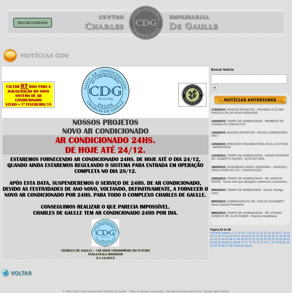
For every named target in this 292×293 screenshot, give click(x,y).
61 (288, 239)
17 (280, 232)
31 (253, 236)
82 (288, 242)
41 (211, 239)
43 (219, 239)
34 (265, 236)
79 (276, 242)
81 (284, 242)
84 (215, 245)
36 (273, 236)
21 (215, 236)
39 (284, 236)
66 (227, 242)
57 (273, 239)
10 (253, 232)
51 (250, 239)
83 (211, 245)
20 (211, 236)
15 (273, 232)
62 (211, 242)
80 (280, 242)
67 (230, 242)
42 (215, 239)
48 (238, 239)
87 (227, 245)
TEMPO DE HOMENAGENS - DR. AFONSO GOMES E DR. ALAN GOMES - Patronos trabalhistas (246, 214)
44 (223, 239)
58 (276, 239)
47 (234, 239)
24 (227, 236)
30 (250, 236)
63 (215, 242)
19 (288, 232)
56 (269, 239)
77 (269, 242)
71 (246, 242)
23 (223, 236)
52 (253, 239)
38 (280, 236)
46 (230, 239)
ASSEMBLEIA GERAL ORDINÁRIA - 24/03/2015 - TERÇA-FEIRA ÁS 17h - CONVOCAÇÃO (250, 168)
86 (223, 245)
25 (230, 236)
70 (242, 242)
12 (261, 232)
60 (284, 239)
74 (257, 242)
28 (242, 236)
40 (288, 236)
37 (276, 236)
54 (261, 239)
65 (223, 242)
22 (219, 236)
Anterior (226, 232)
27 (238, 236)
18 (284, 232)
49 (242, 239)
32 (257, 236)
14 (269, 232)
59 (280, 239)
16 (276, 232)
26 (234, 236)
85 (219, 245)
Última (248, 245)
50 (246, 239)
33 (261, 236)
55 (265, 239)
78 (273, 242)
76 (265, 242)
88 (230, 245)
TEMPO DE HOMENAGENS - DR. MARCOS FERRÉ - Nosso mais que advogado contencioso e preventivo (249, 180)
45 (227, 239)
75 (261, 242)
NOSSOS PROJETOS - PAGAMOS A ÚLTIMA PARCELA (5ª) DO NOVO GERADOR (247, 111)
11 (257, 232)
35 (269, 236)
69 (238, 242)
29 (246, 236)
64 (219, 242)
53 (257, 239)
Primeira (215, 232)
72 (250, 242)
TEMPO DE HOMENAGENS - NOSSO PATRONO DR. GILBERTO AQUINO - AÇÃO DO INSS (250, 157)
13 (265, 232)
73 (253, 242)
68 (234, 242)
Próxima (238, 245)
